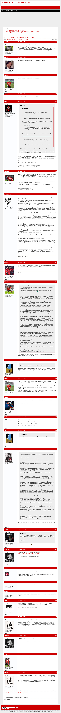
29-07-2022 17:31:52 (22, 635)
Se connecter (34, 7)
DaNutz (6, 101)
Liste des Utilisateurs (10, 7)
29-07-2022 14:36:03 (22, 416)
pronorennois (7, 194)
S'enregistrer (28, 7)
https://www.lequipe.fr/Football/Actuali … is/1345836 (28, 553)
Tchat (39, 7)
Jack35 (6, 529)
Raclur (6, 416)
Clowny (6, 57)
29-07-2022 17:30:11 (22, 616)
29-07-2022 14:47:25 (22, 430)
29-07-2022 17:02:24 (22, 600)
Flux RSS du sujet (55, 706)
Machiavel (6, 549)
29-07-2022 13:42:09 (22, 93)
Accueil (3, 7)
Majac (5, 600)
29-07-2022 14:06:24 (22, 281)
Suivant (26, 39)
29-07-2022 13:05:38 (22, 41)
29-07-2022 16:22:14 (22, 581)
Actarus (6, 397)
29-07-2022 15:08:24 (22, 567)
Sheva (5, 568)
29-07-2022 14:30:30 (22, 397)
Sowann (6, 360)
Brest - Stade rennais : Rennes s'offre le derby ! (15, 30)
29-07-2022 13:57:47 (22, 171)
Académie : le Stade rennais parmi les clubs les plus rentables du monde (20, 32)
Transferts (12, 37)
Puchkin (6, 75)
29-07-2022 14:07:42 (22, 359)
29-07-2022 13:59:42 (22, 262)
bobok (6, 591)
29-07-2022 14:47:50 (22, 448)
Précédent (9, 39)
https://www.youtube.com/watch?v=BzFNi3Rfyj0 (27, 97)
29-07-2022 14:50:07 (22, 529)
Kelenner (6, 616)
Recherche (22, 7)
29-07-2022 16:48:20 (22, 591)
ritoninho (6, 171)
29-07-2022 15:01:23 (22, 549)
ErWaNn (6, 262)
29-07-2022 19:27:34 (22, 672)
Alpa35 (6, 281)
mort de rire (7, 41)
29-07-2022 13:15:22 (22, 57)
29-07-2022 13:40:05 (22, 75)
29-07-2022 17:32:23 (22, 653)
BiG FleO (6, 582)
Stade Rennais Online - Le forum (16, 2)
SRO (44, 7)
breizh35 (6, 449)
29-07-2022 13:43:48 (22, 101)
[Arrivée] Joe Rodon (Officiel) (25, 37)
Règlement (17, 7)
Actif (14, 10)
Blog (48, 7)
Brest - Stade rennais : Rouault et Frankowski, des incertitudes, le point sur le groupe (22, 31)
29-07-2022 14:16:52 (22, 378)
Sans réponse (17, 10)
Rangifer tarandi (8, 654)
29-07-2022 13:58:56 (22, 193)
